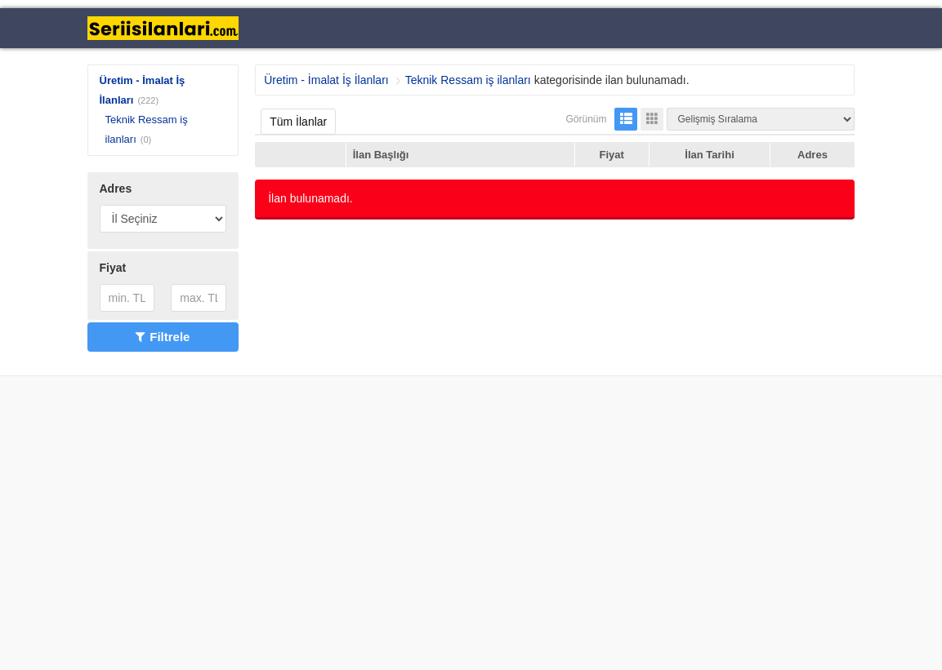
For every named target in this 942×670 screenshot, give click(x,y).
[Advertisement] (471, 523)
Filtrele (163, 337)
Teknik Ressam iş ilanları (468, 80)
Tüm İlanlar (298, 121)
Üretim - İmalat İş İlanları (326, 80)
